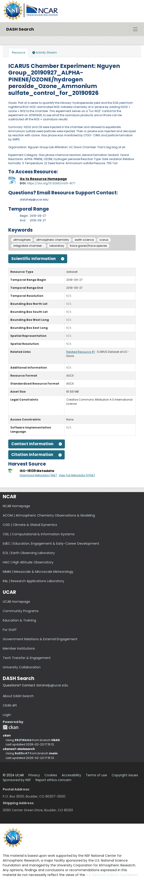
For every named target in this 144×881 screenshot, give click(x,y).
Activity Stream (44, 52)
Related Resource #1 (80, 352)
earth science (84, 240)
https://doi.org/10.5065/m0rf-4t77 (51, 183)
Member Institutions (19, 648)
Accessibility (71, 775)
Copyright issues (125, 775)
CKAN (10, 727)
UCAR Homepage (16, 601)
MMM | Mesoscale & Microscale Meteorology (38, 571)
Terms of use (96, 775)
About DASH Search (18, 696)
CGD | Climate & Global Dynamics (30, 524)
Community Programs (21, 611)
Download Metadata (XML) (38, 475)
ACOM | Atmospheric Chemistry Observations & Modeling (49, 515)
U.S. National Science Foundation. (112, 875)
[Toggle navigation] (135, 29)
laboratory (57, 246)
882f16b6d (23, 740)
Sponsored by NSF (17, 780)
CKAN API (10, 705)
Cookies (50, 775)
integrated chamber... (28, 246)
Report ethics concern (53, 780)
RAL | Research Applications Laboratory (33, 581)
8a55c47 (22, 753)
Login (7, 714)
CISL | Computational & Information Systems (39, 534)
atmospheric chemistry (52, 240)
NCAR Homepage (16, 506)
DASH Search (20, 29)
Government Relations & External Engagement (40, 639)
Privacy (34, 775)
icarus (104, 240)
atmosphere (21, 240)
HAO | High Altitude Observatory (28, 562)
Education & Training (19, 620)
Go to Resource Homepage (43, 179)
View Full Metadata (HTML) (77, 475)
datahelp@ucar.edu (52, 685)
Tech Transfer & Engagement (27, 658)
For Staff (10, 629)
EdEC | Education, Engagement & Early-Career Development (51, 543)
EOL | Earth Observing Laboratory (29, 553)
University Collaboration (22, 667)
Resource (18, 52)
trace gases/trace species (88, 246)
